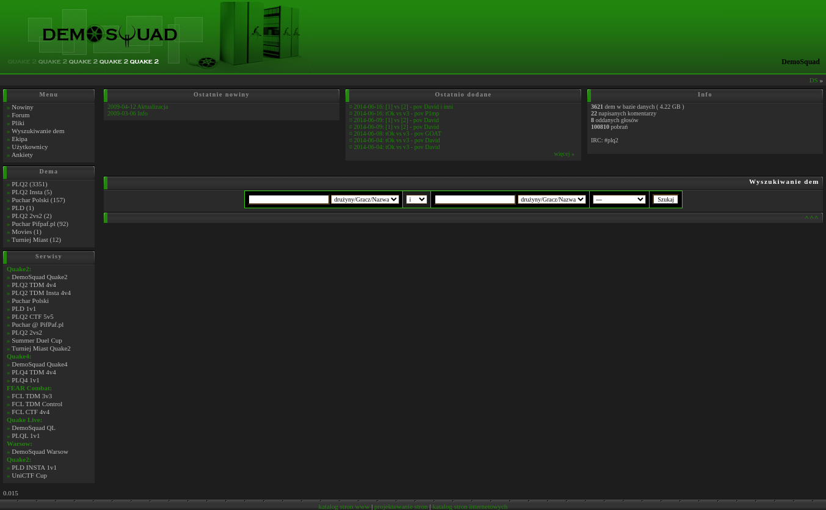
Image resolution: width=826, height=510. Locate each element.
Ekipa (19, 138)
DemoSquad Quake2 (39, 276)
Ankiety (22, 154)
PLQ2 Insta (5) (32, 191)
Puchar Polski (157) (38, 199)
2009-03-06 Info (127, 113)
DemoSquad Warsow (40, 451)
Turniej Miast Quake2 (41, 348)
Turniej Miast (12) (36, 239)
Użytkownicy (30, 146)
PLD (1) (23, 207)
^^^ (812, 217)
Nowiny (22, 107)
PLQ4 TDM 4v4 (34, 372)
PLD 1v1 (24, 308)
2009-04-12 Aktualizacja (137, 106)
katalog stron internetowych (470, 506)
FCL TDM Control (37, 403)
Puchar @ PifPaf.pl (37, 324)
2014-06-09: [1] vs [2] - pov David (396, 120)
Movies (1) (27, 231)
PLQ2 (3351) (29, 184)
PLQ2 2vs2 (27, 332)
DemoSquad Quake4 (39, 364)
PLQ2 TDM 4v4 (34, 284)
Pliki (18, 122)
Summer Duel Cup (37, 340)
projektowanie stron (401, 506)
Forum (20, 114)
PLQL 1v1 (26, 435)
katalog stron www (344, 506)
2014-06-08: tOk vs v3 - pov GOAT (397, 133)
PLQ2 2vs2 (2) (31, 215)
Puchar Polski (30, 300)
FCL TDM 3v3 (32, 395)
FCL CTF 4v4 (30, 411)
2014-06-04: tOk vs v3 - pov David (397, 140)
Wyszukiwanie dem (38, 130)
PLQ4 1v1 (26, 380)
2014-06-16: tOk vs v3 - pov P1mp (397, 113)
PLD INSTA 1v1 (34, 467)
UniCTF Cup (29, 475)
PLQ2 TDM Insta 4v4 (41, 292)
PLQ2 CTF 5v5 (32, 316)
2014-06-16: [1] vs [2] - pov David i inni (404, 106)
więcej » (564, 153)
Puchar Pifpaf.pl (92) (40, 223)
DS (814, 80)
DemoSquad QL (34, 427)
